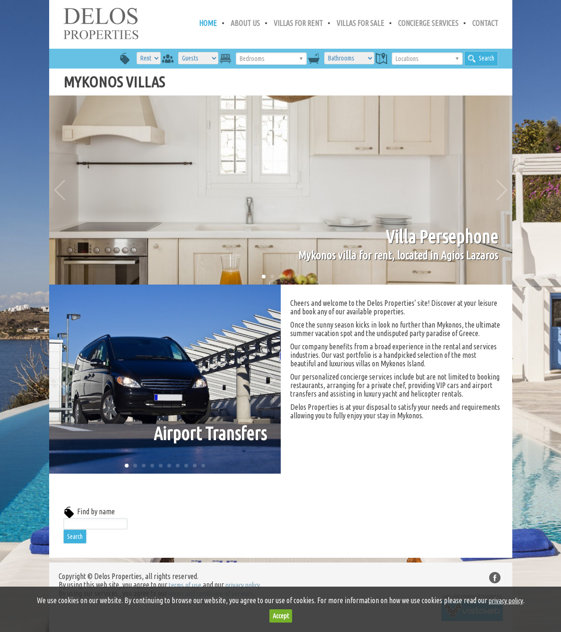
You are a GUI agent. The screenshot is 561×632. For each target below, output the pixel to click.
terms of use (185, 585)
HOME (208, 23)
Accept (281, 616)
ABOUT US (245, 23)
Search (481, 58)
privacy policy (242, 585)
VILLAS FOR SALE (360, 23)
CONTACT (485, 23)
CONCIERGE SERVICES (428, 23)
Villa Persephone (442, 237)
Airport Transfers (210, 433)
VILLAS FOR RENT (298, 23)
